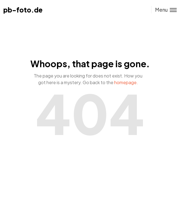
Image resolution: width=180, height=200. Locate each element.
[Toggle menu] (164, 9)
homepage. (126, 82)
